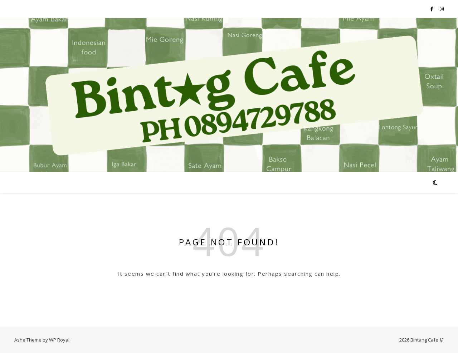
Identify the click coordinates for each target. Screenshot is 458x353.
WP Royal (59, 340)
